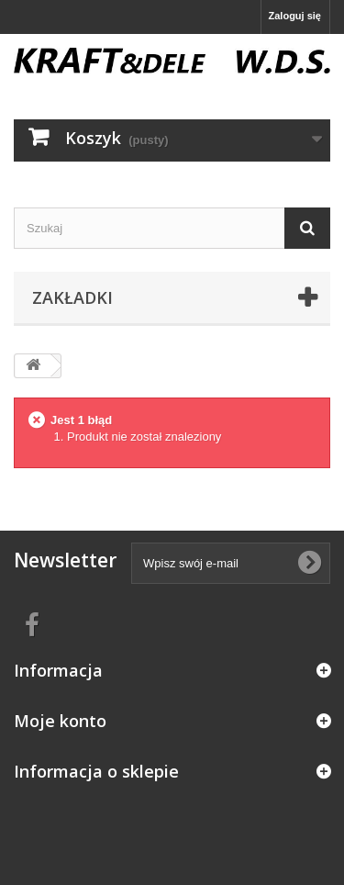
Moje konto (60, 721)
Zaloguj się (295, 15)
